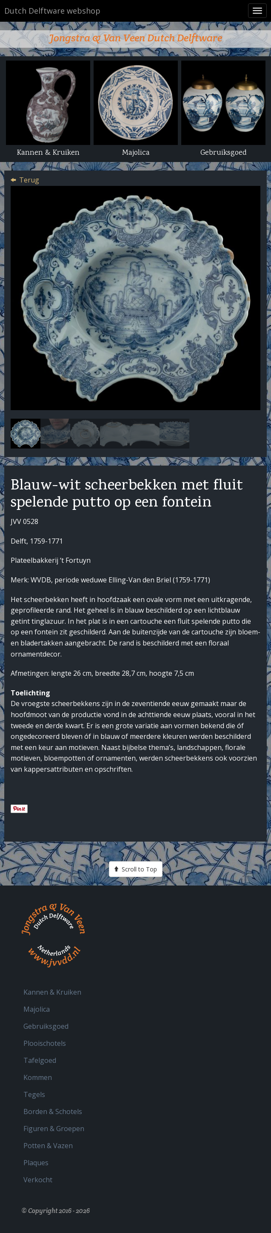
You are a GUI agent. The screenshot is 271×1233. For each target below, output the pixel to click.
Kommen (37, 1077)
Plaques (35, 1162)
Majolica (36, 1009)
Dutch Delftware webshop (52, 11)
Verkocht (37, 1179)
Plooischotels (44, 1043)
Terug (29, 180)
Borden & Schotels (52, 1111)
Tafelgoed (39, 1060)
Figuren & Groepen (53, 1128)
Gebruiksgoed (45, 1026)
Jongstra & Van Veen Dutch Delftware (135, 37)
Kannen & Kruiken (52, 992)
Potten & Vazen (48, 1145)
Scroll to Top (135, 869)
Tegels (34, 1094)
